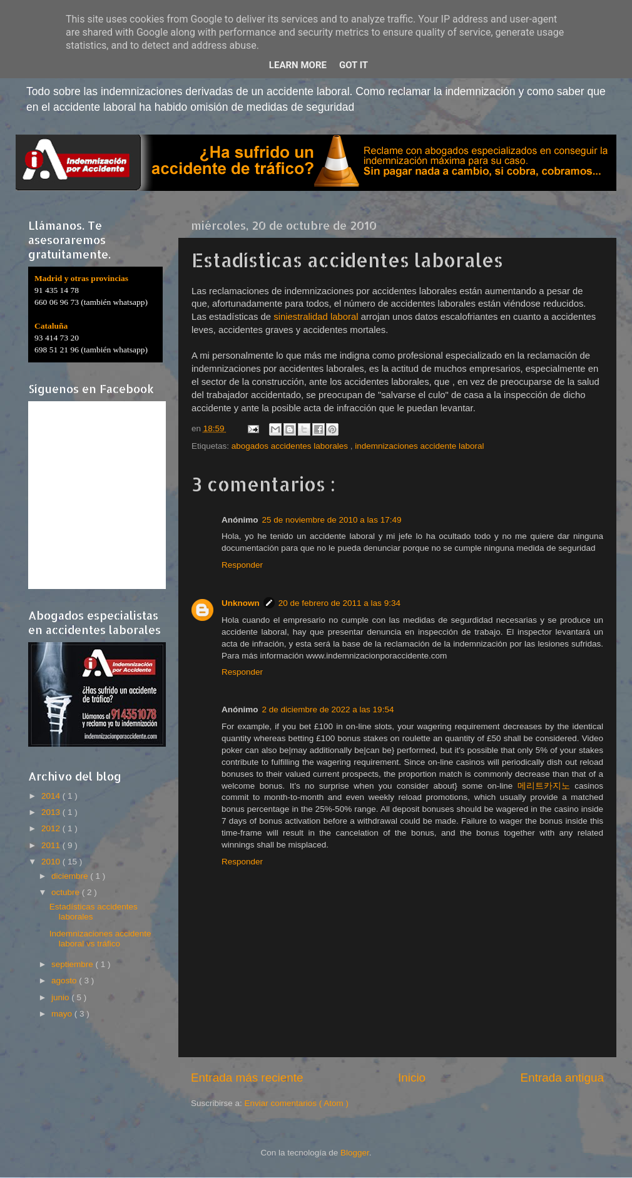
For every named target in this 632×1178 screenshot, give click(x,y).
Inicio (412, 1077)
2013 (52, 812)
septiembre (73, 964)
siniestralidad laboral (315, 317)
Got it (353, 65)
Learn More (298, 65)
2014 (52, 796)
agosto (65, 980)
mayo (62, 1013)
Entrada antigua (562, 1077)
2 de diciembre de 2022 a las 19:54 (328, 709)
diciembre (70, 876)
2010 (52, 861)
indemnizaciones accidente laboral (419, 446)
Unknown (241, 603)
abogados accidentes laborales (291, 446)
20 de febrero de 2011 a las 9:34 (339, 603)
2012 (52, 828)
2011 (52, 845)
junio (61, 997)
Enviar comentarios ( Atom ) (297, 1103)
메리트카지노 (543, 786)
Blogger (354, 1152)
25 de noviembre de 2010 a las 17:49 (332, 520)
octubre (66, 892)
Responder (242, 565)
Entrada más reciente (247, 1077)
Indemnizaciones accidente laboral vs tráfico (100, 938)
